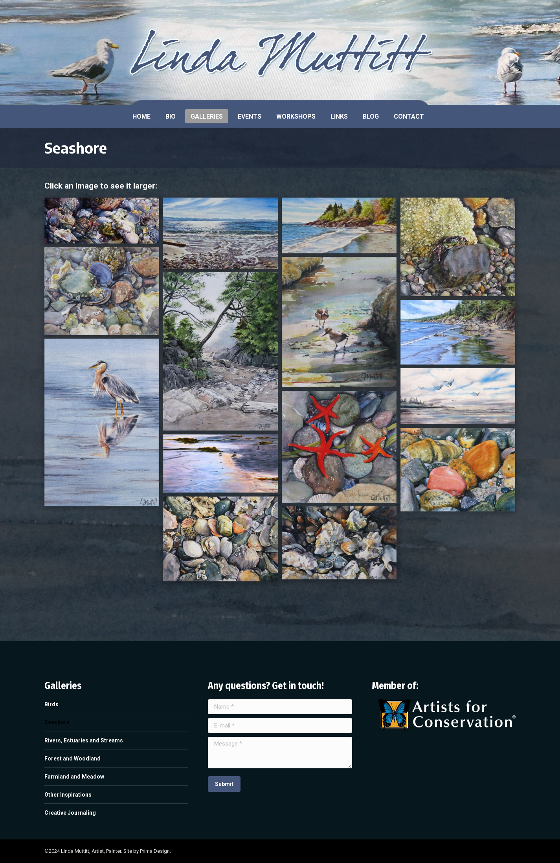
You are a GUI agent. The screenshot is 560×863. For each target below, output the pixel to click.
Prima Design (155, 851)
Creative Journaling (70, 813)
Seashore (57, 722)
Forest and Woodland (72, 758)
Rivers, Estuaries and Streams (83, 740)
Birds (51, 704)
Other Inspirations (68, 795)
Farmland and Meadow (74, 776)
